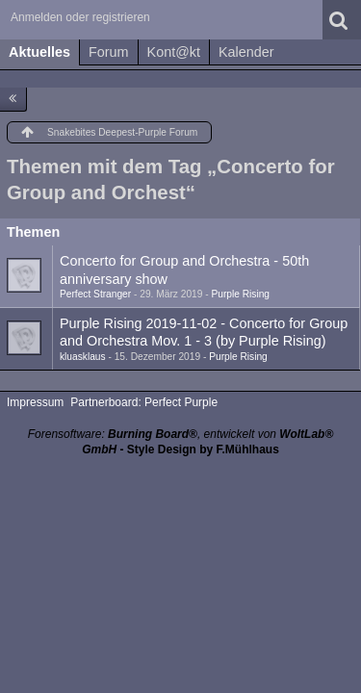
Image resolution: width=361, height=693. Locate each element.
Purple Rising (240, 294)
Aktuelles (39, 52)
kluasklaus (83, 356)
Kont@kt (173, 52)
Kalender (246, 52)
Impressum (35, 402)
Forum (109, 52)
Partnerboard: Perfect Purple (144, 402)
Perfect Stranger (95, 294)
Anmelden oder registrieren (80, 17)
